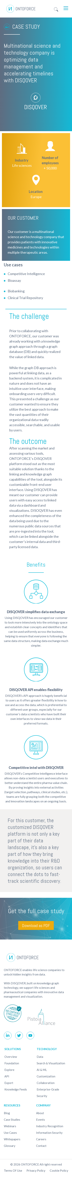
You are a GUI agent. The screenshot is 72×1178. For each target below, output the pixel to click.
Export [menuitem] (8, 1083)
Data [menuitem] (40, 1056)
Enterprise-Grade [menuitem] (48, 1089)
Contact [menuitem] (41, 1145)
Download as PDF (36, 925)
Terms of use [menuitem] (13, 1170)
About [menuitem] (40, 1113)
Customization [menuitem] (46, 1076)
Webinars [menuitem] (10, 1126)
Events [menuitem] (40, 1119)
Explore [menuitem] (9, 1069)
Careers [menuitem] (41, 1139)
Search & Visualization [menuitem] (51, 1063)
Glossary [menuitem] (9, 1145)
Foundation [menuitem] (11, 1063)
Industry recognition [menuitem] (49, 1126)
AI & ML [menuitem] (42, 1069)
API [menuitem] (6, 1076)
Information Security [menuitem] (49, 1132)
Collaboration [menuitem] (46, 1083)
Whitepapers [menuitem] (12, 1139)
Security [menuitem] (42, 1096)
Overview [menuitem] (10, 1056)
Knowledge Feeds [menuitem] (15, 1089)
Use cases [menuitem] (10, 1132)
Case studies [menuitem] (12, 1119)
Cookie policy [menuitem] (59, 1170)
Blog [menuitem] (7, 1113)
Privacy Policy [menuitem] (35, 1170)
